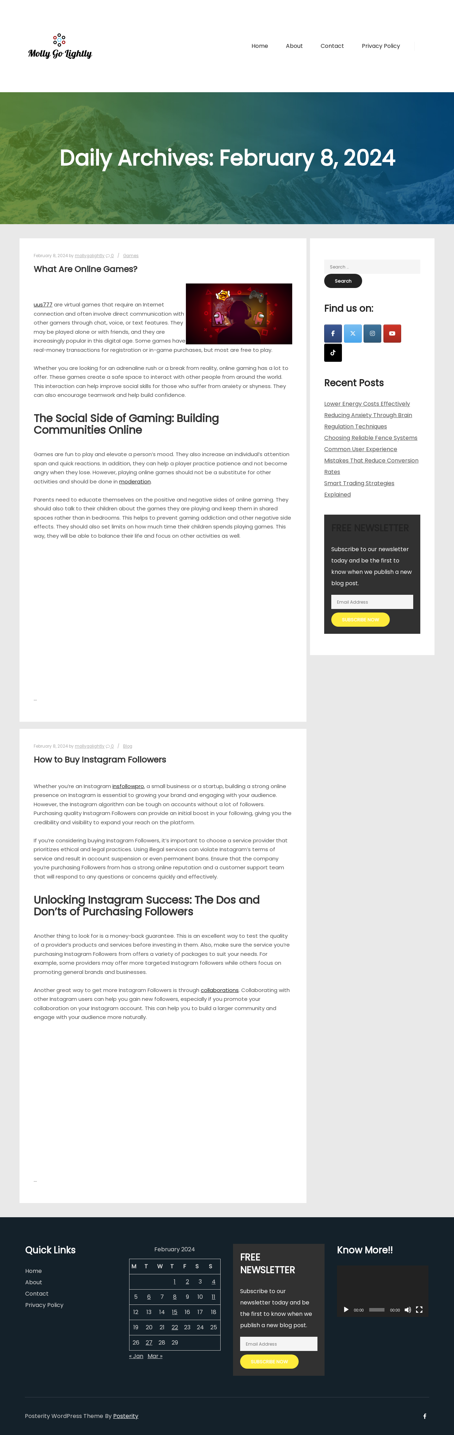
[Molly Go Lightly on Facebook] (333, 334)
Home (33, 1271)
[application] (382, 1291)
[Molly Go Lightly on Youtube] (392, 334)
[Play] (346, 1309)
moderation (135, 481)
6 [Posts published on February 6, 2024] (149, 1297)
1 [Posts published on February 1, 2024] (175, 1282)
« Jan (136, 1356)
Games (131, 256)
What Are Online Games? (85, 269)
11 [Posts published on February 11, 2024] (213, 1297)
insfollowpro (128, 786)
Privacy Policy (44, 1305)
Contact (37, 1294)
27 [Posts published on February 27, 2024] (149, 1343)
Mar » (155, 1356)
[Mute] (407, 1309)
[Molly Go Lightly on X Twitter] (353, 334)
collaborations (220, 990)
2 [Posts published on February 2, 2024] (187, 1282)
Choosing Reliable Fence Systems (370, 438)
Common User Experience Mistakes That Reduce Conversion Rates (371, 460)
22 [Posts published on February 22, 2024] (175, 1327)
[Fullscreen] (419, 1309)
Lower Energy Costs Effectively (367, 404)
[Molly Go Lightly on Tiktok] (333, 353)
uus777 (43, 304)
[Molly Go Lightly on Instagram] (372, 334)
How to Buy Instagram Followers (100, 759)
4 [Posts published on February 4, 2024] (214, 1282)
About (33, 1282)
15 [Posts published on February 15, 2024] (174, 1312)
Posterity (125, 1416)
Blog (127, 746)
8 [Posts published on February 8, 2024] (175, 1297)
